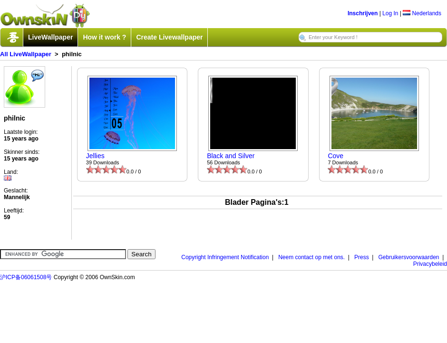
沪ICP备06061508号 (26, 277)
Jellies (95, 156)
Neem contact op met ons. (311, 257)
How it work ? (104, 37)
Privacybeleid (430, 264)
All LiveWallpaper (25, 54)
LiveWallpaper (50, 37)
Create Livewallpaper (169, 37)
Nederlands (422, 13)
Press (361, 257)
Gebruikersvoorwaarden (408, 257)
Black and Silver (230, 156)
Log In (390, 13)
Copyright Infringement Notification (225, 257)
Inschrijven (363, 13)
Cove (335, 156)
